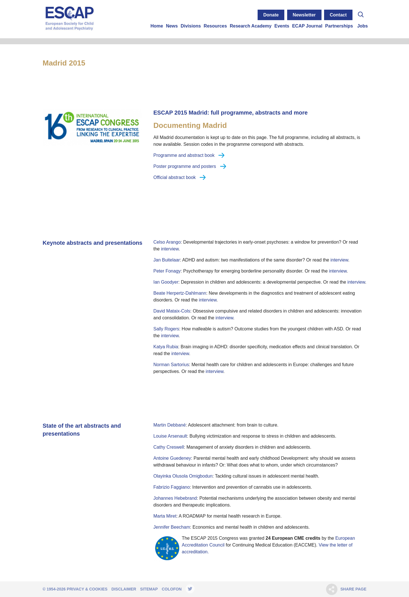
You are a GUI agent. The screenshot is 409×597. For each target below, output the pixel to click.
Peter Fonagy (167, 271)
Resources (215, 26)
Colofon (171, 589)
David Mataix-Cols (171, 311)
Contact (338, 14)
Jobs (362, 26)
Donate (271, 14)
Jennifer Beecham (171, 527)
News (172, 26)
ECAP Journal (307, 26)
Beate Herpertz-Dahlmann (179, 293)
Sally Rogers (166, 328)
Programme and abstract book (183, 155)
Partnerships (339, 26)
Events (281, 26)
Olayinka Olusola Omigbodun (182, 476)
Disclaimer (123, 589)
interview (170, 248)
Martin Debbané (169, 425)
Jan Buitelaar (166, 260)
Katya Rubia (165, 346)
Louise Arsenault (170, 436)
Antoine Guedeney (172, 458)
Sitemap (149, 589)
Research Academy (251, 26)
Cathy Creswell (168, 447)
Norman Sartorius (171, 364)
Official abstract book (174, 177)
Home (157, 26)
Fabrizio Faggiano (171, 487)
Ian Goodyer (165, 282)
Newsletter (304, 14)
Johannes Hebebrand (175, 498)
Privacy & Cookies (87, 589)
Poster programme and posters (184, 166)
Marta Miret (164, 516)
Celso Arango (167, 242)
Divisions (191, 26)
